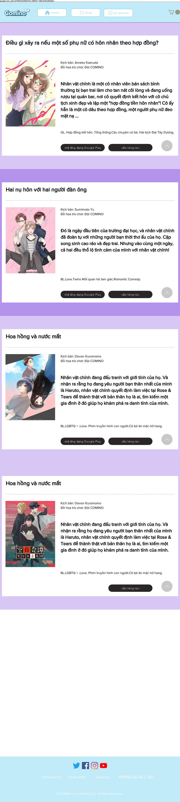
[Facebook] (85, 765)
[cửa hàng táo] (130, 147)
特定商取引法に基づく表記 (136, 776)
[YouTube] (103, 765)
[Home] (52, 12)
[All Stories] (118, 13)
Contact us (103, 776)
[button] (174, 12)
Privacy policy (77, 776)
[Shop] (85, 12)
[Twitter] (76, 765)
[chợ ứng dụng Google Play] (83, 147)
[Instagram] (94, 765)
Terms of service (51, 776)
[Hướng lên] (166, 145)
